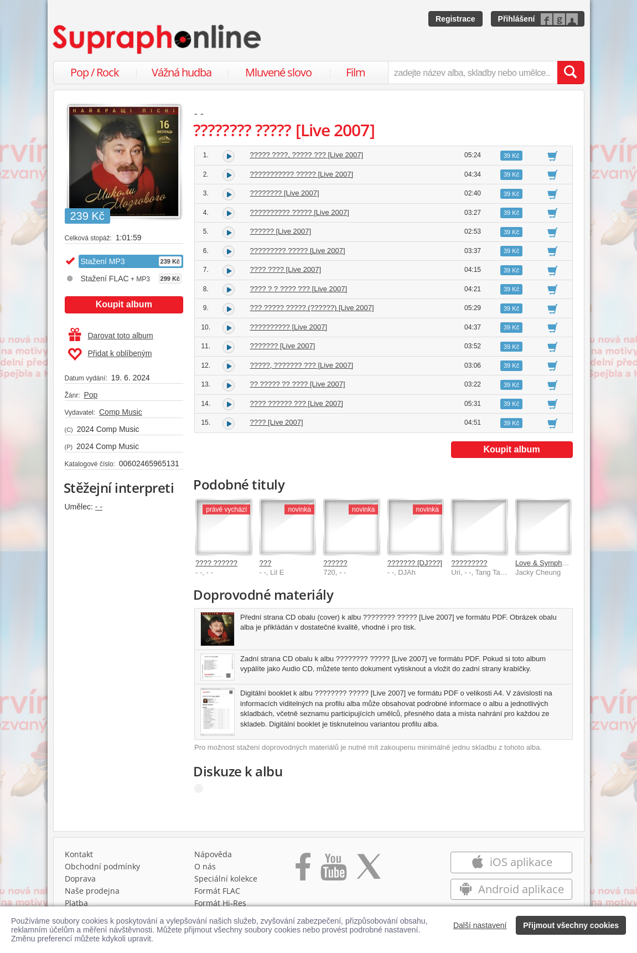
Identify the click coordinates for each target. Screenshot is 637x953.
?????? (335, 563)
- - (98, 506)
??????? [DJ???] (414, 563)
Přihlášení (516, 18)
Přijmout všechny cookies (571, 925)
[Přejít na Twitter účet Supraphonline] (368, 870)
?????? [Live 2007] (281, 231)
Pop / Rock (94, 72)
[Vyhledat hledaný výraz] (570, 72)
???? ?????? (216, 563)
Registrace (455, 18)
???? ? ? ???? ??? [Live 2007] (299, 289)
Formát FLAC (217, 890)
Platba (76, 903)
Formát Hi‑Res (220, 903)
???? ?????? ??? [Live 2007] (296, 403)
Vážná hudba (181, 72)
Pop (90, 394)
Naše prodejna (92, 890)
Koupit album (124, 304)
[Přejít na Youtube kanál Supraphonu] (333, 870)
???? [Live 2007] (276, 422)
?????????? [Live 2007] (289, 327)
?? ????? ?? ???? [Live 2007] (297, 384)
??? (266, 563)
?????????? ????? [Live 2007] (299, 212)
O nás (205, 866)
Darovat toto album (111, 335)
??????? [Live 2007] (282, 346)
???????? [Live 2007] (284, 193)
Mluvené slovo (278, 72)
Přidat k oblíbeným (110, 354)
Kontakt (79, 854)
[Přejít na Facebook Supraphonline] (303, 870)
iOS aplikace (511, 861)
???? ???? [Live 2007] (286, 269)
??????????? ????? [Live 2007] (302, 174)
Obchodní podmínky (102, 866)
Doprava (80, 878)
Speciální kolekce (225, 878)
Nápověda (213, 854)
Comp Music (120, 412)
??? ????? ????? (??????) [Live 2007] (312, 307)
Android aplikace (511, 889)
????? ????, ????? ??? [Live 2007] (307, 155)
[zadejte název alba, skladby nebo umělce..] (472, 72)
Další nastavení (480, 925)
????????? (469, 563)
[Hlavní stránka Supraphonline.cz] (158, 39)
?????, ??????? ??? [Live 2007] (302, 365)
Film (355, 72)
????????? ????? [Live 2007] (297, 250)
